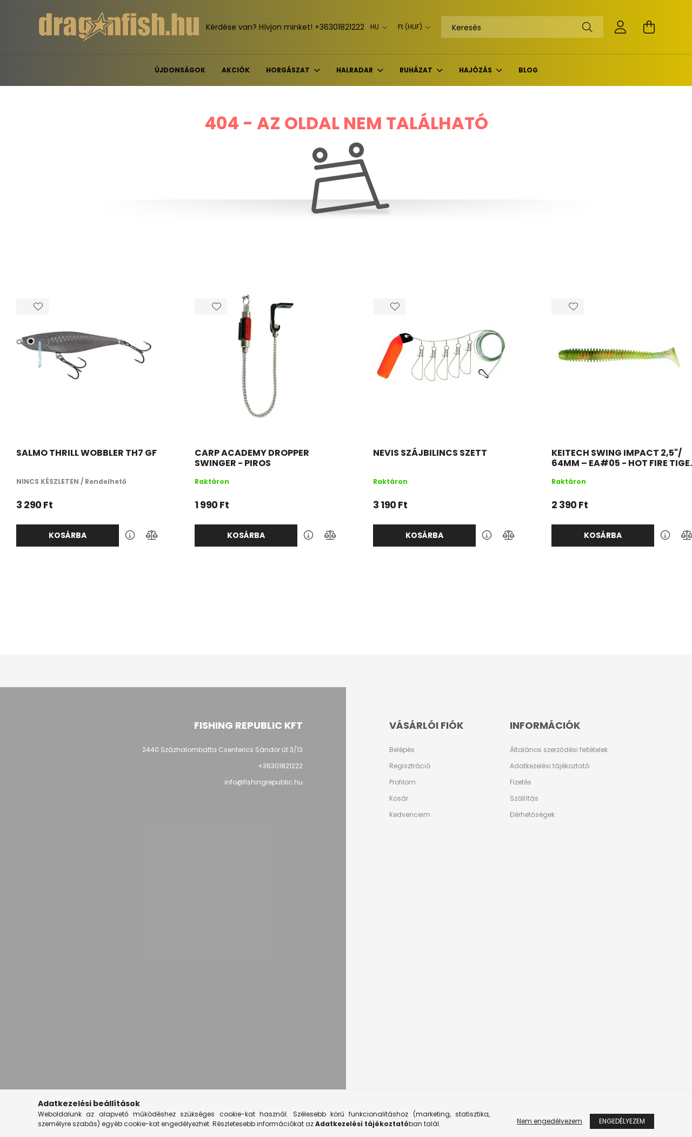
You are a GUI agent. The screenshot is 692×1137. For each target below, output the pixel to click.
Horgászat (288, 70)
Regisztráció (409, 766)
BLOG (528, 70)
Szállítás (524, 798)
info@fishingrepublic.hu (263, 782)
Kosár (398, 798)
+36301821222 (339, 27)
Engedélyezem (622, 1121)
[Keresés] (522, 27)
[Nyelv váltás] (376, 27)
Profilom (402, 782)
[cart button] (649, 27)
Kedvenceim (409, 815)
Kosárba (67, 535)
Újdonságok (180, 70)
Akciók (236, 70)
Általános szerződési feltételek (559, 750)
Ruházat (417, 70)
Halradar (355, 70)
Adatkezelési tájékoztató (549, 766)
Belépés (402, 750)
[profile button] (620, 27)
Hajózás (476, 70)
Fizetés (520, 782)
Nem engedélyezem (549, 1121)
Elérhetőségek (532, 815)
